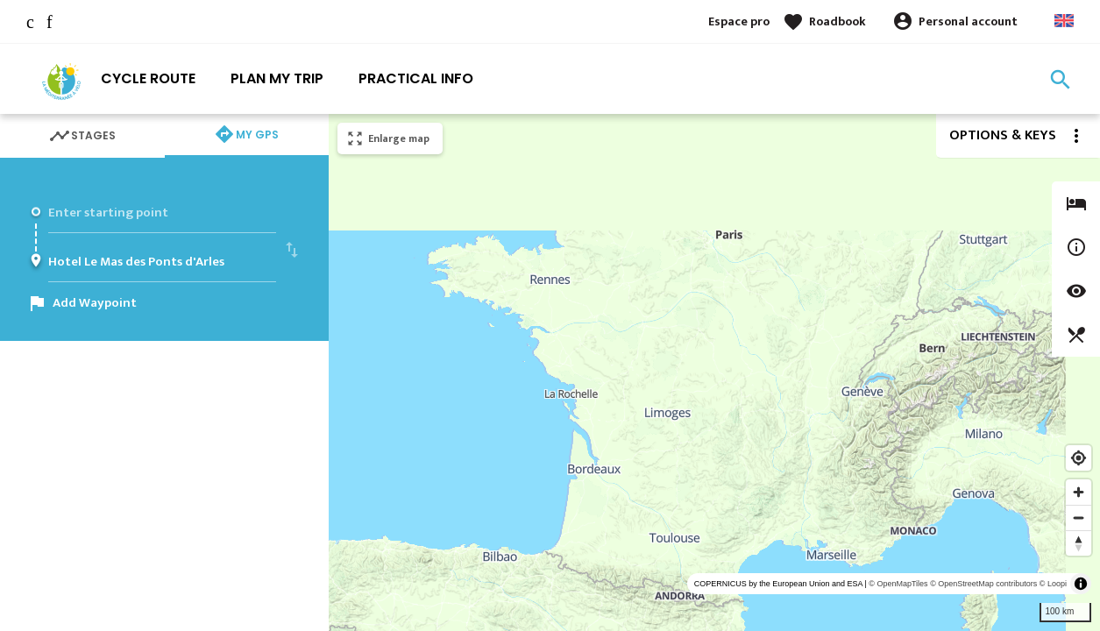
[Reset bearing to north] (1078, 543)
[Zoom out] (1078, 517)
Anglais (1064, 20)
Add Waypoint (95, 303)
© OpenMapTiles (898, 583)
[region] (714, 372)
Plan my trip (277, 78)
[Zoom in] (1078, 492)
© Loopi (1053, 583)
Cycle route (148, 78)
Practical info (415, 78)
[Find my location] (1078, 458)
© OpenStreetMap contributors (983, 583)
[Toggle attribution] (1080, 583)
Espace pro (739, 21)
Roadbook (837, 21)
